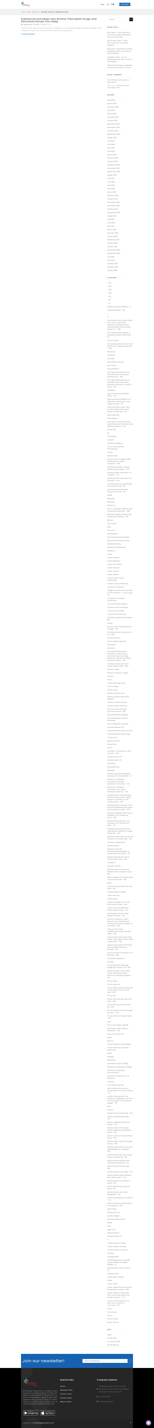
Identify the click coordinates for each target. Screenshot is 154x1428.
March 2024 (111, 155)
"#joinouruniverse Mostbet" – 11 (119, 307)
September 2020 (113, 253)
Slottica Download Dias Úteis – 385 (119, 1167)
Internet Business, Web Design (118, 734)
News (109, 883)
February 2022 (112, 233)
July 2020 (110, 257)
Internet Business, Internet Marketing (117, 719)
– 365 (109, 293)
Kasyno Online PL (113, 741)
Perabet (110, 962)
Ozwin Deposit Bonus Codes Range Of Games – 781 (118, 914)
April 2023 (111, 189)
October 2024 (112, 131)
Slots (109, 1106)
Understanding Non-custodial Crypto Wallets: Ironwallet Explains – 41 (118, 1262)
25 (108, 433)
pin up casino (112, 981)
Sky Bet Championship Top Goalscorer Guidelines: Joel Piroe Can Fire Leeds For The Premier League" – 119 (119, 1099)
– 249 (109, 290)
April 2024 (111, 151)
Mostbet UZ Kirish (114, 866)
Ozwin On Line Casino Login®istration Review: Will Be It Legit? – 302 (119, 931)
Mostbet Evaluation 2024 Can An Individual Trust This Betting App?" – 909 (119, 815)
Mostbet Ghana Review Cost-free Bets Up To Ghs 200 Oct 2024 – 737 (118, 823)
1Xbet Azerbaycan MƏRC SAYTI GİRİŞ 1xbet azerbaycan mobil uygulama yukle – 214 (119, 401)
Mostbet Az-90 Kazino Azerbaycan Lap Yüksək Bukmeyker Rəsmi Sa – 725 (117, 789)
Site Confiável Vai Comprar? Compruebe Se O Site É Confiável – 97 (120, 1090)
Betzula (110, 520)
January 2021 (112, 246)
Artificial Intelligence (115, 443)
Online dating (112, 899)
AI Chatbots (111, 436)
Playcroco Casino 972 (115, 1034)
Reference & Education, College (119, 1067)
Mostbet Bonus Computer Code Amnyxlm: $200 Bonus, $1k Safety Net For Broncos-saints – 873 (119, 807)
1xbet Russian (112, 418)
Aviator (110, 452)
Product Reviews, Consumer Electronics (118, 1049)
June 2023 (111, 182)
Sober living (111, 1209)
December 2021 (113, 240)
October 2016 (112, 264)
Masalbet (111, 770)
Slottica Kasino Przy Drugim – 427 (120, 1172)
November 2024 (113, 127)
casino (109, 554)
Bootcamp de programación (118, 540)
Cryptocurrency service (116, 614)
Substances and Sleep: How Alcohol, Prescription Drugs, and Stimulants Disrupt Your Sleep (59, 20)
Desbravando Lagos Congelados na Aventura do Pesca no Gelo (119, 66)
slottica (110, 1110)
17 (108, 317)
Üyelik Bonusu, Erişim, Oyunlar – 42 (119, 1269)
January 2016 (112, 270)
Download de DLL (113, 638)
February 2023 (112, 195)
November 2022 (113, 206)
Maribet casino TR (114, 760)
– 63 (108, 300)
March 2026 (111, 103)
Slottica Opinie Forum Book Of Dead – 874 (118, 1182)
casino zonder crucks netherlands (115, 579)
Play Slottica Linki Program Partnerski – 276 (117, 1029)
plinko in (110, 1041)
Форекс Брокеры (112, 1319)
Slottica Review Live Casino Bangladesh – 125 (117, 1193)
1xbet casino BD (113, 415)
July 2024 (111, 141)
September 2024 (113, 134)
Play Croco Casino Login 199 (117, 1025)
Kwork (109, 748)
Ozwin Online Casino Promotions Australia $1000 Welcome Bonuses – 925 (119, 947)
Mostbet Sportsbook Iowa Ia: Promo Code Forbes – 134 (118, 858)
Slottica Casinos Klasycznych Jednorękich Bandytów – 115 (118, 1161)
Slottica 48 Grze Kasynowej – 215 (119, 1113)
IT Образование (112, 737)
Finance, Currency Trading (117, 673)
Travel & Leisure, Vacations (117, 1250)
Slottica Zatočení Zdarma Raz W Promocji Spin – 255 (119, 1204)
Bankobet (111, 499)
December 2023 (113, 165)
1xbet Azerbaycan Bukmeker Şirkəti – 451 (118, 394)
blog (109, 527)
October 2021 (112, 243)
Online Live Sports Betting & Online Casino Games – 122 (117, 909)
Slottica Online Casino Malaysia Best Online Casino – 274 (119, 1176)
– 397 (109, 296)
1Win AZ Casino (113, 340)
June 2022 (111, 223)
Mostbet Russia (113, 846)
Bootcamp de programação (118, 537)
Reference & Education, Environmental (116, 1071)
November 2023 (113, 168)
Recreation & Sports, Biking (117, 1063)
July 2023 (110, 178)
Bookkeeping (112, 534)
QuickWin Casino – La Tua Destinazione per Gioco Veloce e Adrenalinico (119, 59)
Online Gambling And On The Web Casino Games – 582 (118, 903)
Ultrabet (110, 1253)
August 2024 (112, 137)
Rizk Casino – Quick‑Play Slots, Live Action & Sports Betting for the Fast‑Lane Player (119, 34)
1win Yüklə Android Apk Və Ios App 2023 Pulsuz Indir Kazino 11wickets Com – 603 (118, 374)
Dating (109, 623)
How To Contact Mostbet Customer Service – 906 (117, 710)
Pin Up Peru (111, 996)
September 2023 (113, 171)
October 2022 (112, 209)
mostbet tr (111, 862)
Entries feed (111, 1338)
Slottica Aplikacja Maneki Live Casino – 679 (118, 1123)
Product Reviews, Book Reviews (119, 1044)
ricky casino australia (115, 1085)
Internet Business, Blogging (117, 715)
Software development (116, 1219)
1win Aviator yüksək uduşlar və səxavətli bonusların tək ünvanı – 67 (119, 335)
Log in (109, 1335)
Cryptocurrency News (115, 611)
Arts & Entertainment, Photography (115, 448)
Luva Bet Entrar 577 (114, 757)
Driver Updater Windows (116, 641)
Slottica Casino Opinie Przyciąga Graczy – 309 (119, 1142)
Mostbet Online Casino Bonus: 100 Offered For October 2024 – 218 (120, 838)
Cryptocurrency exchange (117, 607)
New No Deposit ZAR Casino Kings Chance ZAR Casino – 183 (120, 878)
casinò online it (113, 574)
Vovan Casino (112, 1284)
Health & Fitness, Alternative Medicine (118, 698)
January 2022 (112, 236)
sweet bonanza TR (114, 1236)
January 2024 (112, 161)
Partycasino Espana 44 (116, 958)
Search (131, 19)
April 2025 (111, 110)
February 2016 (112, 267)
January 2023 (112, 199)
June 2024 (111, 144)
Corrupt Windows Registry (117, 604)
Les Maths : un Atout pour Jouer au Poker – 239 (119, 752)
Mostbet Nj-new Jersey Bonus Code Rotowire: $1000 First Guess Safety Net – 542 (120, 831)
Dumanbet (111, 645)
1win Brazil (111, 355)
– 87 (109, 303)
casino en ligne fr (113, 557)
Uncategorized (113, 1257)
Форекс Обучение (113, 1322)
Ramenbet (111, 1060)
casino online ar (113, 571)
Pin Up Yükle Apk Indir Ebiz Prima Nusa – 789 (119, 1000)
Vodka (109, 1280)
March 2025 (111, 114)
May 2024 (111, 148)
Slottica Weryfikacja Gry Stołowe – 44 (119, 1199)
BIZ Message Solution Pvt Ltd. (44, 1423)
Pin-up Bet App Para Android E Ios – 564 (119, 1006)
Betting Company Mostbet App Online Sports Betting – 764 (119, 515)
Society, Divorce (113, 1212)
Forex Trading (112, 686)
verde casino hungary (115, 1277)
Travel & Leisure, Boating (116, 1246)
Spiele (109, 1222)
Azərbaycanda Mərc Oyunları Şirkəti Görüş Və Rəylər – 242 (118, 468)
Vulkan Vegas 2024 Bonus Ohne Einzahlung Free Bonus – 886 (119, 1288)
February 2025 (112, 117)
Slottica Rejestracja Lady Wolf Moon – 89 (118, 1187)
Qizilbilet (110, 1057)
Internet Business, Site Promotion (120, 730)
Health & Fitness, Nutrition (117, 702)
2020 (28, 12)
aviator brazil (112, 456)
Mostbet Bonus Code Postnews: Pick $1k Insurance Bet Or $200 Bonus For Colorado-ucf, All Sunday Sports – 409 (119, 798)
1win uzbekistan (113, 369)
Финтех (109, 1315)
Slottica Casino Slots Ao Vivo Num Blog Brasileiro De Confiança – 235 (120, 1149)
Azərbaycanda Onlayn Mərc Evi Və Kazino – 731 (119, 473)
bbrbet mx (111, 505)
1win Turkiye (111, 365)
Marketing (111, 763)
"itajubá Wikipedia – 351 (116, 310)
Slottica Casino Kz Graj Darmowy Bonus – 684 (119, 1137)
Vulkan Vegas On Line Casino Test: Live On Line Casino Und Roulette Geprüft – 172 (118, 1295)
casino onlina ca (113, 568)
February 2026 (112, 107)
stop (109, 1226)
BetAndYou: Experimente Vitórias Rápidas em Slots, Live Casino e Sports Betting (119, 51)
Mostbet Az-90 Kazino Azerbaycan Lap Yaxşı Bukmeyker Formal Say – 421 (118, 781)
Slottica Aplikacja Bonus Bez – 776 (118, 1117)
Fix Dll (109, 680)
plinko (109, 1037)
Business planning (114, 544)
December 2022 (113, 202)
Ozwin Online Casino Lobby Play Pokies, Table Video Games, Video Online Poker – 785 (120, 939)
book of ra (111, 530)
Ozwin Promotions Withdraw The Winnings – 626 (119, 954)
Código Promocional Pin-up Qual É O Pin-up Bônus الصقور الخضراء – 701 (119, 592)
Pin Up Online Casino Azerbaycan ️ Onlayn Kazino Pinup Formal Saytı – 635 (120, 990)
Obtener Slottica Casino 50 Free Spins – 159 (119, 887)
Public (109, 1053)
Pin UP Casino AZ (113, 984)
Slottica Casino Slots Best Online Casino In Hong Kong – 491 (119, 1156)
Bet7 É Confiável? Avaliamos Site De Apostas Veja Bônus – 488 (119, 510)
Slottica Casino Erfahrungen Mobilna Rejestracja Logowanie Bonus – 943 (119, 1130)
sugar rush (111, 1229)
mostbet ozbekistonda (116, 842)
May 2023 (111, 185)
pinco (109, 1021)
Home (23, 12)
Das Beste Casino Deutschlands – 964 (120, 618)
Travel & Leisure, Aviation (116, 1243)
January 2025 (112, 120)
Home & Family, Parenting (117, 706)
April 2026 (111, 100)
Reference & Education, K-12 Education (118, 1077)
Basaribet (111, 502)
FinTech (110, 676)
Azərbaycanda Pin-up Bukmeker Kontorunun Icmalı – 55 (119, 485)
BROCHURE (124, 4)
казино (109, 1308)
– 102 (109, 283)
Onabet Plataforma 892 (116, 892)
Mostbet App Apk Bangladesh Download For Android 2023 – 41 (119, 775)
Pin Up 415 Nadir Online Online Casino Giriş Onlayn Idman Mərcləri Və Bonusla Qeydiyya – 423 (119, 974)
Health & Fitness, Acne (115, 693)
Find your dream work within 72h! (118, 86)
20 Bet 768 (111, 430)
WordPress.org (113, 1345)
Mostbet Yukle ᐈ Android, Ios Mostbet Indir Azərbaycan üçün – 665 (120, 871)
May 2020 (111, 260)
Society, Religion (113, 1216)
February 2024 (113, 158)
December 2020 (113, 250)
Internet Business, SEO (115, 727)
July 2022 (110, 219)
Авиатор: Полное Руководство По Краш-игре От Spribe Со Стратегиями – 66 (118, 1303)
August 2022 (112, 216)
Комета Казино (112, 1312)
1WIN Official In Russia (115, 362)
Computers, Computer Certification (116, 599)
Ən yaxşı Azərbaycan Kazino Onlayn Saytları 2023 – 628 (118, 665)
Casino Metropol (113, 561)
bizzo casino (112, 523)
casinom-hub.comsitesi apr (117, 583)
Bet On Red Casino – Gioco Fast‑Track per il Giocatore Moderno (117, 43)
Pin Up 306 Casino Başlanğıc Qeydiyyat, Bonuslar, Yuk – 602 (118, 966)
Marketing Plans (113, 767)
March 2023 (111, 192)
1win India (110, 358)
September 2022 (113, 212)
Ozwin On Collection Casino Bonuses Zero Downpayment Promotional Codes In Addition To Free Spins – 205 (120, 922)
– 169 (109, 286)
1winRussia (111, 390)
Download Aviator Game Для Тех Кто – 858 (119, 633)
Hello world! (111, 82)
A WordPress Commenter (117, 80)
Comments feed (113, 1341)
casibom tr (111, 551)
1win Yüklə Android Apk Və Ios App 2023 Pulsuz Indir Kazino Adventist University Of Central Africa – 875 (119, 383)
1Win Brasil (111, 352)
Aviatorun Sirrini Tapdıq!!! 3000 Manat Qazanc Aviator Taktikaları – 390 (119, 461)
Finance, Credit (113, 669)
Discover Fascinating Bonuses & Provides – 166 (119, 627)
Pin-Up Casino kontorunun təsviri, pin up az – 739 (120, 1011)
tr (108, 1240)
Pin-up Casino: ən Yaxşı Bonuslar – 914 (119, 1017)
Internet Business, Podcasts (117, 724)
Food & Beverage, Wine (116, 683)
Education (111, 648)
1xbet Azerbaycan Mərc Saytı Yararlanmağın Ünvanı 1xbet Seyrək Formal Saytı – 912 (118, 409)
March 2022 (111, 229)
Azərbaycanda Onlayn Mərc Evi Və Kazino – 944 (119, 479)
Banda (109, 495)
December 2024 (113, 124)
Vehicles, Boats (113, 1274)
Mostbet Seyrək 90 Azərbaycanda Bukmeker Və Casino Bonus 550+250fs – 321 (118, 851)
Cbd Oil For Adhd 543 (115, 587)
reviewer (110, 1081)
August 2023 (112, 175)
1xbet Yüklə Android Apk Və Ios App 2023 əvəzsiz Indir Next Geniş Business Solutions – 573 (120, 424)
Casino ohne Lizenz (114, 564)
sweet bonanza (113, 1233)
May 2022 (111, 226)
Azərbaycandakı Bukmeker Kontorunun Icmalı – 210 (117, 490)
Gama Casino (112, 690)
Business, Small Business (116, 547)
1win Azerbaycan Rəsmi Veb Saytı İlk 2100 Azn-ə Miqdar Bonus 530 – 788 (120, 346)
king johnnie (111, 744)
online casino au (113, 895)
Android (110, 440)
